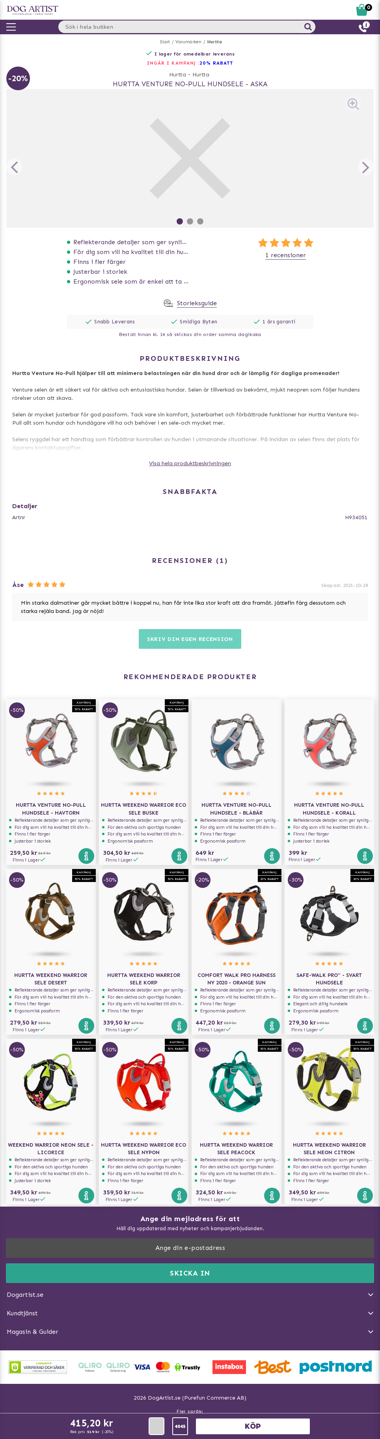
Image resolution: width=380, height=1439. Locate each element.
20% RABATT (216, 63)
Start (165, 42)
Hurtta (214, 42)
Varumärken (188, 42)
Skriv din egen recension (190, 639)
